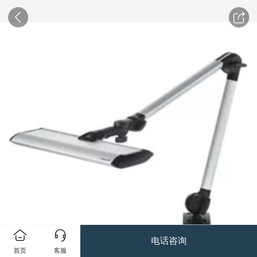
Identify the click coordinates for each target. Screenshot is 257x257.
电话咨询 (169, 241)
